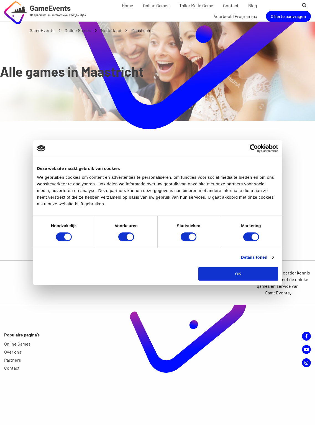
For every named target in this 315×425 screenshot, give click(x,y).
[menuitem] (127, 5)
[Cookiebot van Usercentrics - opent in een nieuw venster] (254, 148)
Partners (12, 359)
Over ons (12, 351)
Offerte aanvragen (288, 16)
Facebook (306, 336)
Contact (231, 5)
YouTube (306, 349)
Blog (252, 5)
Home (127, 5)
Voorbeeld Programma (235, 16)
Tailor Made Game (196, 5)
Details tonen (254, 257)
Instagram (306, 362)
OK (238, 273)
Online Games (156, 5)
